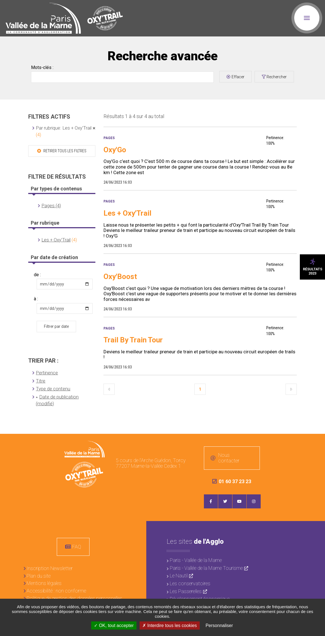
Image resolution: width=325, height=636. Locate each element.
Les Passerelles (186, 591)
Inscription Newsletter (50, 568)
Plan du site (39, 576)
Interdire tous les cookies (169, 625)
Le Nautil (179, 576)
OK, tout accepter (114, 625)
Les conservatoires (190, 583)
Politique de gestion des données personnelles (74, 598)
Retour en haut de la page (316, 442)
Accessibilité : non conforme (56, 591)
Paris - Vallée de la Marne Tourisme (206, 568)
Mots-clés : (42, 67)
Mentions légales (44, 583)
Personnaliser (219, 625)
